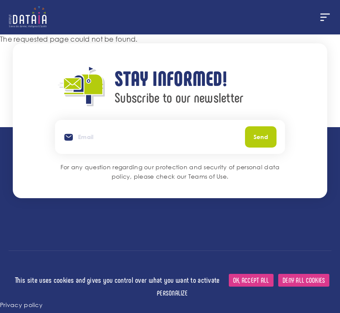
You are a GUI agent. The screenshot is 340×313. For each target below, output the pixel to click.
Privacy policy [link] (21, 305)
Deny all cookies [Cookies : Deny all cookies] (303, 280)
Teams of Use (207, 176)
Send (261, 136)
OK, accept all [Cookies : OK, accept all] (251, 280)
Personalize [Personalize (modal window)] (172, 293)
